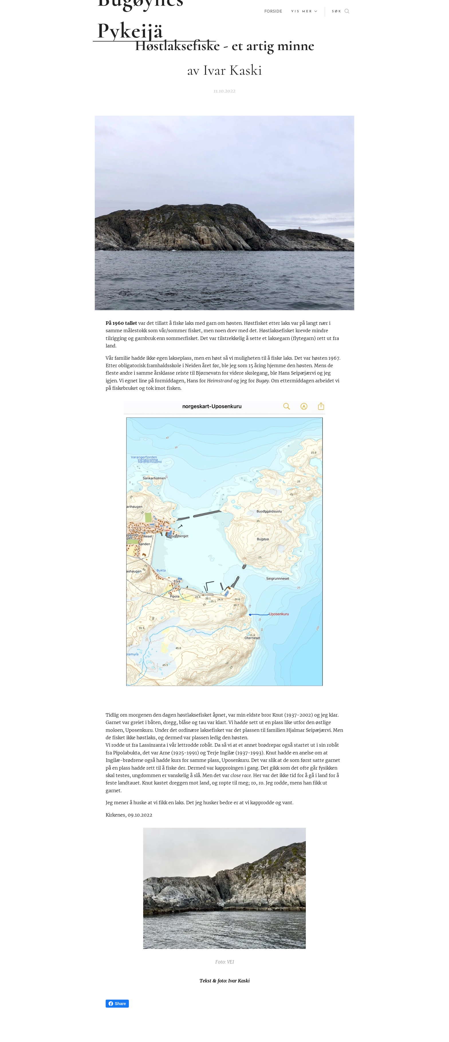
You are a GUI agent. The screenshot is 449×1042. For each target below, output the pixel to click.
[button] (340, 12)
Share (117, 1003)
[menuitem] (273, 12)
